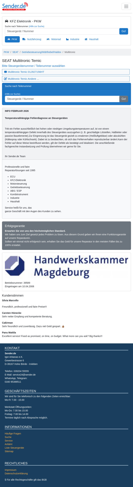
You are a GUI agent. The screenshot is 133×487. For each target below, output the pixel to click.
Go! (124, 31)
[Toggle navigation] (126, 6)
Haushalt (93, 39)
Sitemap (9, 451)
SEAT (15, 52)
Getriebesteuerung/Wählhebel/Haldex (41, 52)
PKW (14, 39)
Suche (8, 437)
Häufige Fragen (13, 433)
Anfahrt (8, 444)
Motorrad (56, 39)
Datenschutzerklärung (16, 473)
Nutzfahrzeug (34, 39)
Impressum (10, 470)
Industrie (74, 39)
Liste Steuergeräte (14, 447)
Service (9, 440)
